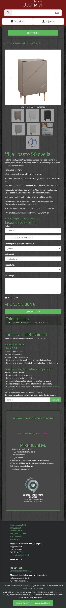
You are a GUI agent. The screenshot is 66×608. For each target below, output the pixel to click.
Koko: (7, 226)
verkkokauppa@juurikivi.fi (21, 570)
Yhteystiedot (15, 527)
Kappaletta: (9, 264)
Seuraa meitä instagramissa (32, 433)
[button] (9, 76)
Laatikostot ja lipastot (12, 43)
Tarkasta (55, 399)
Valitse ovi (9, 254)
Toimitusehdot (16, 536)
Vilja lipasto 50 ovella (32, 43)
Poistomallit (15, 539)
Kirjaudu (48, 21)
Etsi (57, 13)
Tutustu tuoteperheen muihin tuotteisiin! (22, 218)
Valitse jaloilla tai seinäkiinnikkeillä (19, 243)
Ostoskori (17, 21)
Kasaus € (13, 297)
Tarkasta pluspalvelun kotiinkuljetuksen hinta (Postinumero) (30, 395)
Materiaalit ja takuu (18, 533)
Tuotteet (33, 32)
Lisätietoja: (9, 275)
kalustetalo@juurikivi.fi (19, 554)
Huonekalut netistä (18, 524)
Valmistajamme (16, 530)
